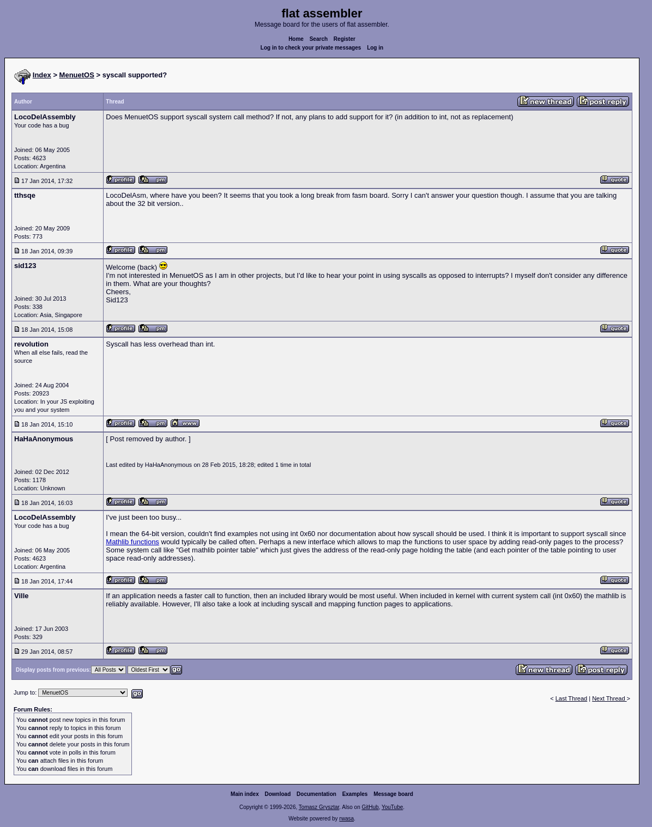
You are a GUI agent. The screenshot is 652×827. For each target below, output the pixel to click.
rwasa (346, 819)
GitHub (369, 807)
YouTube (392, 807)
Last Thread (572, 698)
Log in (375, 48)
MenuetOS (76, 75)
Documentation (316, 794)
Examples (355, 794)
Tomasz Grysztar (319, 807)
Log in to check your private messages (311, 48)
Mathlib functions (132, 542)
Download (278, 794)
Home (296, 39)
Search (319, 39)
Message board (393, 794)
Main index (245, 794)
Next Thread (609, 698)
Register (344, 39)
